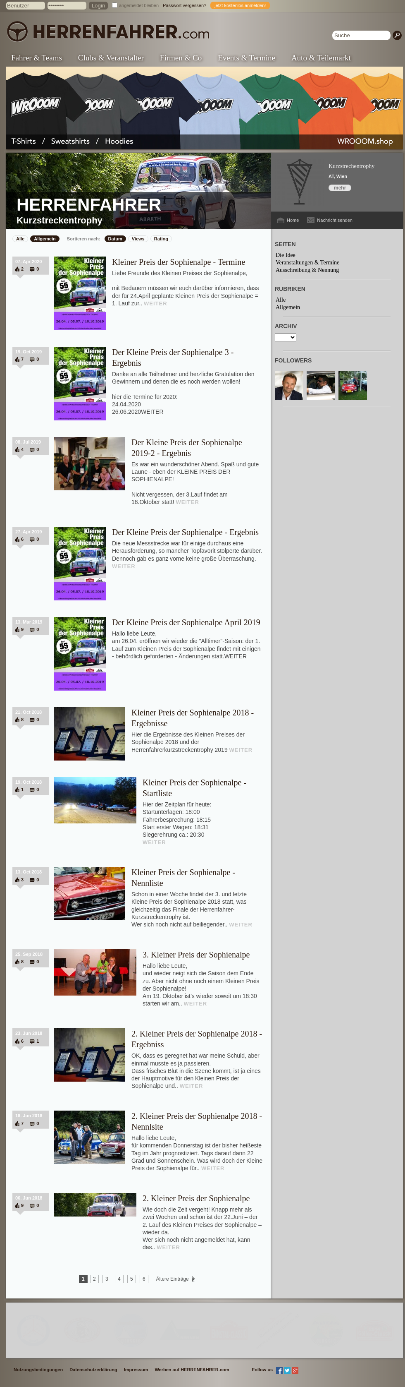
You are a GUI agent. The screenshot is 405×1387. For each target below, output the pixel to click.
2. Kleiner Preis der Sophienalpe (196, 1198)
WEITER (155, 303)
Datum (115, 238)
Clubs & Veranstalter (111, 57)
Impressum (136, 1369)
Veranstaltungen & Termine (307, 262)
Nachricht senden (335, 220)
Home (293, 220)
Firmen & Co (181, 57)
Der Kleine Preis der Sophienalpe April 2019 (186, 622)
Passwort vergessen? (184, 5)
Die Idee (285, 255)
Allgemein (45, 238)
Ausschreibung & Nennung (307, 270)
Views (138, 238)
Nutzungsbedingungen (38, 1369)
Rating (161, 238)
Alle (20, 238)
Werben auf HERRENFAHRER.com (192, 1369)
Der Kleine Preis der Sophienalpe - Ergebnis (185, 532)
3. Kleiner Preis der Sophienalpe (196, 954)
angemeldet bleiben (139, 5)
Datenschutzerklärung (93, 1369)
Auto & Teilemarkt (321, 57)
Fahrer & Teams (36, 57)
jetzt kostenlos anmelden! (240, 5)
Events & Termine (246, 57)
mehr (340, 188)
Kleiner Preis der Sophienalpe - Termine (178, 261)
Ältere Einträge (172, 1279)
